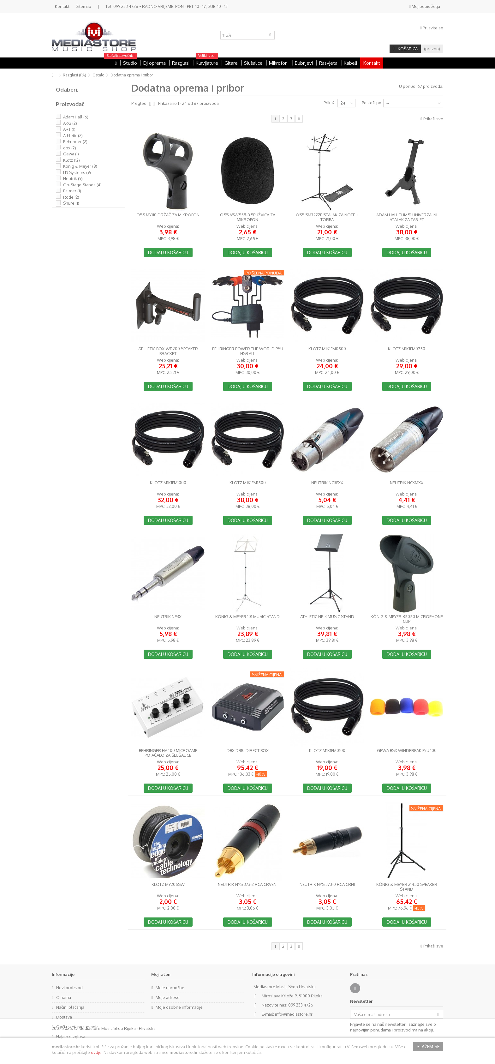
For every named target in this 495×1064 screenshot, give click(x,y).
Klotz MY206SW (168, 884)
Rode (71, 197)
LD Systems (77, 172)
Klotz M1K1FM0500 (327, 348)
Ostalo (98, 75)
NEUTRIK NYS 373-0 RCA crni (327, 884)
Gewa (71, 153)
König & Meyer (80, 166)
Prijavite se (431, 27)
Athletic (73, 135)
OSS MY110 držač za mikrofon (168, 215)
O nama (63, 997)
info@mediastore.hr (294, 1014)
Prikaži (330, 102)
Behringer (75, 141)
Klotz (71, 160)
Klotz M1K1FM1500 (248, 482)
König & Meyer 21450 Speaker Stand (406, 887)
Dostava (64, 1016)
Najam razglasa (70, 1036)
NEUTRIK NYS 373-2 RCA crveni (247, 884)
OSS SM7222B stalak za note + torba (327, 217)
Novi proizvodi (70, 987)
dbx (69, 147)
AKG (70, 123)
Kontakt (62, 6)
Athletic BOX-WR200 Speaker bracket (168, 351)
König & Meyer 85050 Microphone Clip (407, 619)
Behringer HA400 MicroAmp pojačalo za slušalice (168, 753)
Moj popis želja (424, 6)
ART (69, 129)
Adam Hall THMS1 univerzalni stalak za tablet (406, 217)
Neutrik (73, 178)
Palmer (72, 190)
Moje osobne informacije (179, 1007)
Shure (71, 203)
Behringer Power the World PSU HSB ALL (247, 351)
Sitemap (83, 6)
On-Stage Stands (82, 184)
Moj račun (160, 974)
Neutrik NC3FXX (327, 482)
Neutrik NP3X (168, 616)
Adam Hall (75, 116)
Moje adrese (168, 997)
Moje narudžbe (170, 987)
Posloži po (371, 102)
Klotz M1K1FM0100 (327, 750)
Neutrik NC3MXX (406, 482)
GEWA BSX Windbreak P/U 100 (407, 750)
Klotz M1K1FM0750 (406, 348)
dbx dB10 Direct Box (248, 750)
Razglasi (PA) (74, 75)
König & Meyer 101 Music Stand (247, 616)
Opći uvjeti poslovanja (77, 1026)
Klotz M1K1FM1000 (168, 482)
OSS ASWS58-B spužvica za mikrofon (247, 217)
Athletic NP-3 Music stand (327, 616)
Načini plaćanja (70, 1007)
